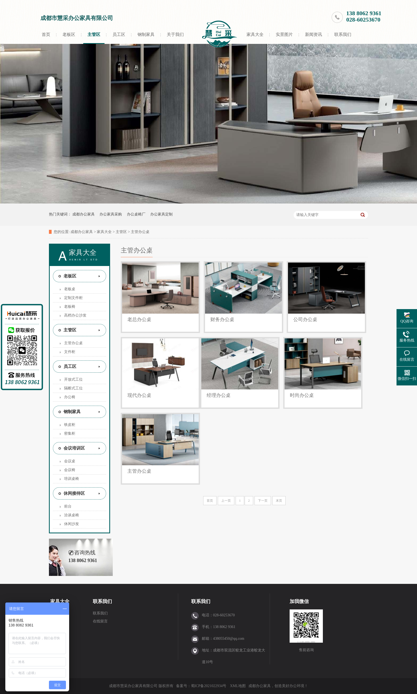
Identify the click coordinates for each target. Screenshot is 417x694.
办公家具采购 (110, 214)
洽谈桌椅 (71, 515)
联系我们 (342, 34)
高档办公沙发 (75, 315)
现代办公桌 (139, 395)
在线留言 (100, 621)
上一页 (226, 500)
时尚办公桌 (302, 395)
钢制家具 (146, 34)
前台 (68, 506)
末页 (279, 500)
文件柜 (69, 352)
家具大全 (255, 34)
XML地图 (238, 686)
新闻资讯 (313, 34)
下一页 (263, 500)
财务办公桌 (222, 319)
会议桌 (69, 461)
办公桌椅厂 (136, 214)
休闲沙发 (71, 524)
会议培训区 (74, 448)
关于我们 (175, 34)
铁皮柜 (69, 425)
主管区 (93, 34)
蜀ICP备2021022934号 (209, 686)
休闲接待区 (74, 493)
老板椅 (69, 307)
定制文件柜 (73, 298)
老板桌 (69, 289)
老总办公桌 (139, 319)
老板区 (68, 34)
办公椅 (69, 397)
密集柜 (69, 433)
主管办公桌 (140, 232)
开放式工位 (73, 379)
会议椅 (69, 470)
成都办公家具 (83, 214)
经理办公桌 (219, 395)
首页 (46, 34)
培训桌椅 (71, 479)
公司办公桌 (305, 319)
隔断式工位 (73, 388)
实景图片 (284, 34)
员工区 (118, 34)
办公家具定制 (161, 214)
